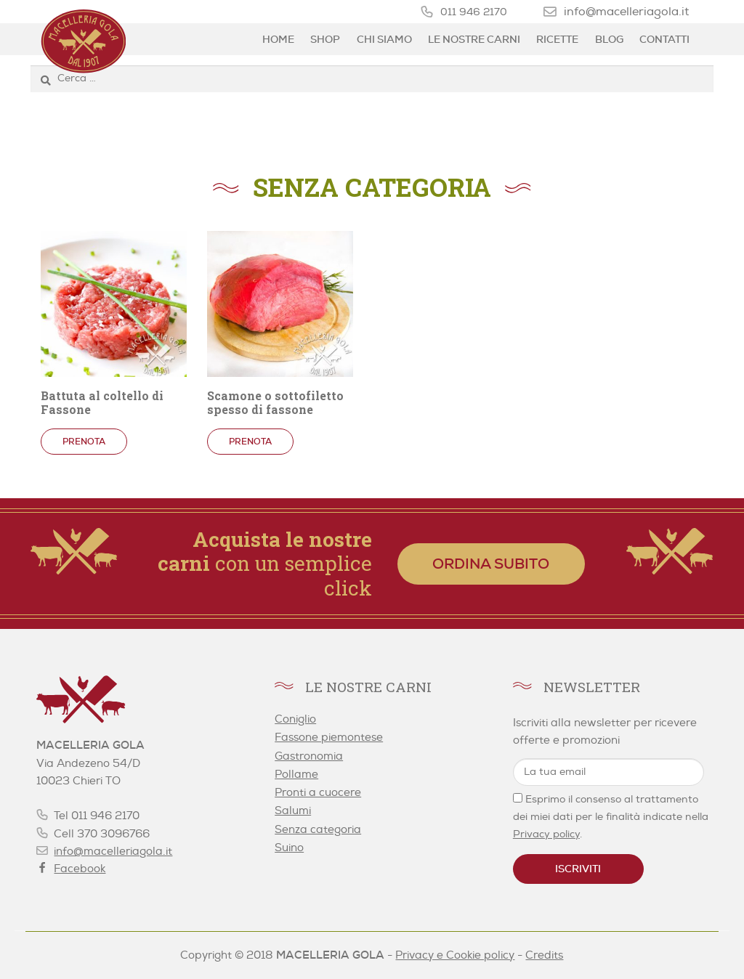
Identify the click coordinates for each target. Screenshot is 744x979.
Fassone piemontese (329, 737)
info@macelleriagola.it (626, 11)
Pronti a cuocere (318, 793)
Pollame (296, 774)
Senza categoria (318, 830)
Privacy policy (546, 834)
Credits (544, 955)
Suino (289, 848)
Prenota (83, 441)
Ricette (557, 39)
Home (278, 39)
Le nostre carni (474, 39)
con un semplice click (265, 563)
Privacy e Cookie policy (454, 955)
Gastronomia (309, 756)
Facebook (79, 869)
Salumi (293, 811)
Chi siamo (384, 39)
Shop (325, 39)
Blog (609, 39)
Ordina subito (490, 563)
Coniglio (295, 719)
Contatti (664, 39)
